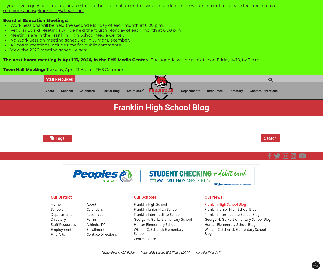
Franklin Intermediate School (158, 215)
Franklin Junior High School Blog (232, 210)
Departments (190, 91)
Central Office (145, 245)
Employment (62, 231)
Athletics (135, 91)
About (49, 91)
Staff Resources (59, 79)
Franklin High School (151, 204)
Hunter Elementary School (156, 230)
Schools (67, 91)
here (83, 50)
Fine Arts (58, 236)
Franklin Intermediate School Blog (234, 215)
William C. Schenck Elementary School (160, 237)
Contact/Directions (264, 91)
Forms (92, 220)
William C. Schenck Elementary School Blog (237, 237)
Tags (57, 138)
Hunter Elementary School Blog (231, 230)
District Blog (110, 91)
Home (56, 204)
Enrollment (96, 231)
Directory (236, 91)
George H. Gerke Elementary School (158, 222)
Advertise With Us (209, 259)
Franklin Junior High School (157, 210)
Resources (215, 91)
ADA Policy (128, 259)
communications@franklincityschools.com (43, 10)
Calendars (87, 91)
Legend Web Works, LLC (173, 259)
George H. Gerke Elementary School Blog (235, 222)
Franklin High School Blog (226, 204)
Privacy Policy (110, 259)
